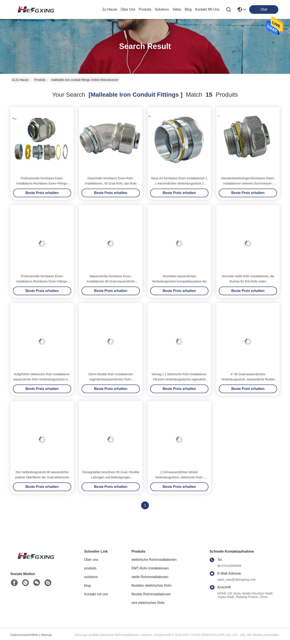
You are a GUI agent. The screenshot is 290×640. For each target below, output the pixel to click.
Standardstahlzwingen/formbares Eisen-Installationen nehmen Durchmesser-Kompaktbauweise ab (248, 183)
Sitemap (46, 635)
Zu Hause (109, 9)
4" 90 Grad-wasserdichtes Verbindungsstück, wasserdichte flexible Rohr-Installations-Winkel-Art (247, 379)
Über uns (128, 9)
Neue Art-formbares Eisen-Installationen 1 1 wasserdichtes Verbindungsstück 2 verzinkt (179, 183)
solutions (162, 9)
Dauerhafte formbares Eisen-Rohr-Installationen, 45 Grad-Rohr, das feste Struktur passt (111, 183)
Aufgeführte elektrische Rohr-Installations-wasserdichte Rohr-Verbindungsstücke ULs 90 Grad (42, 379)
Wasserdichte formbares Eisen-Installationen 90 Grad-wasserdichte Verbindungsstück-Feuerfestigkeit (111, 281)
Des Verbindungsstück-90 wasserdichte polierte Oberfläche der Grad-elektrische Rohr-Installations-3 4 (42, 477)
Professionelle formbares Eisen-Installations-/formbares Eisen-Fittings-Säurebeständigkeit (42, 183)
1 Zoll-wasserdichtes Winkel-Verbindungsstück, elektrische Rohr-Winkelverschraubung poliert (179, 477)
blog (188, 9)
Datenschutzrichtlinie (24, 635)
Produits (39, 80)
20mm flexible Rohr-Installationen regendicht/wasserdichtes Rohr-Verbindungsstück (110, 379)
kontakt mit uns (207, 9)
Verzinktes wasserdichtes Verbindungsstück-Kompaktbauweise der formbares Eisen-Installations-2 (179, 281)
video (176, 9)
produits (145, 9)
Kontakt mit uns (96, 594)
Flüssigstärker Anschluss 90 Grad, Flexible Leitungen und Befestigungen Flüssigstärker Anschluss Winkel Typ (110, 477)
